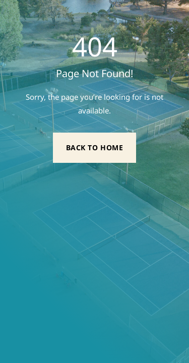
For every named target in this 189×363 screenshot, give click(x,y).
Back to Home (94, 147)
